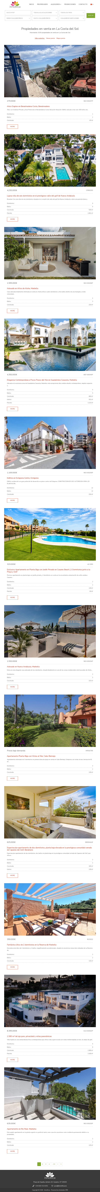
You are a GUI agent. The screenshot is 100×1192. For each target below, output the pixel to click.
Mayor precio (60, 38)
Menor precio (50, 38)
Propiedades (42, 4)
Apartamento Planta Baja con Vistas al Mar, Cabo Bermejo (31, 756)
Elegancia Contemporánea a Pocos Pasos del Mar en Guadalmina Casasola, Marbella (42, 380)
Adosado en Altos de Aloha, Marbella (22, 288)
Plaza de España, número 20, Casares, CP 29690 (50, 1182)
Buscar (90, 15)
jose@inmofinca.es (60, 1186)
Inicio (31, 4)
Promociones (70, 4)
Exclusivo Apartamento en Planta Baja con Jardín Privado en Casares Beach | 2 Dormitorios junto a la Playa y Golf (48, 570)
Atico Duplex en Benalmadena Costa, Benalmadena (28, 106)
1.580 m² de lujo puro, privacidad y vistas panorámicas (29, 1036)
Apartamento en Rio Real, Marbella (21, 1129)
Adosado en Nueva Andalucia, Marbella (23, 666)
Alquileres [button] (55, 4)
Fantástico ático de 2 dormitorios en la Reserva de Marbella (31, 945)
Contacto (83, 4)
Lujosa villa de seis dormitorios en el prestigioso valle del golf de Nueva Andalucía (41, 196)
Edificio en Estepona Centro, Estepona (22, 478)
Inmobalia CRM (63, 1190)
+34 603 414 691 (41, 1186)
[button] (92, 4)
